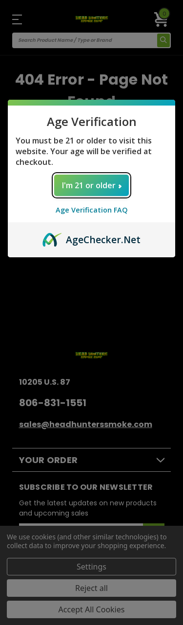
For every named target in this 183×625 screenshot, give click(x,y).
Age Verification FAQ (92, 209)
